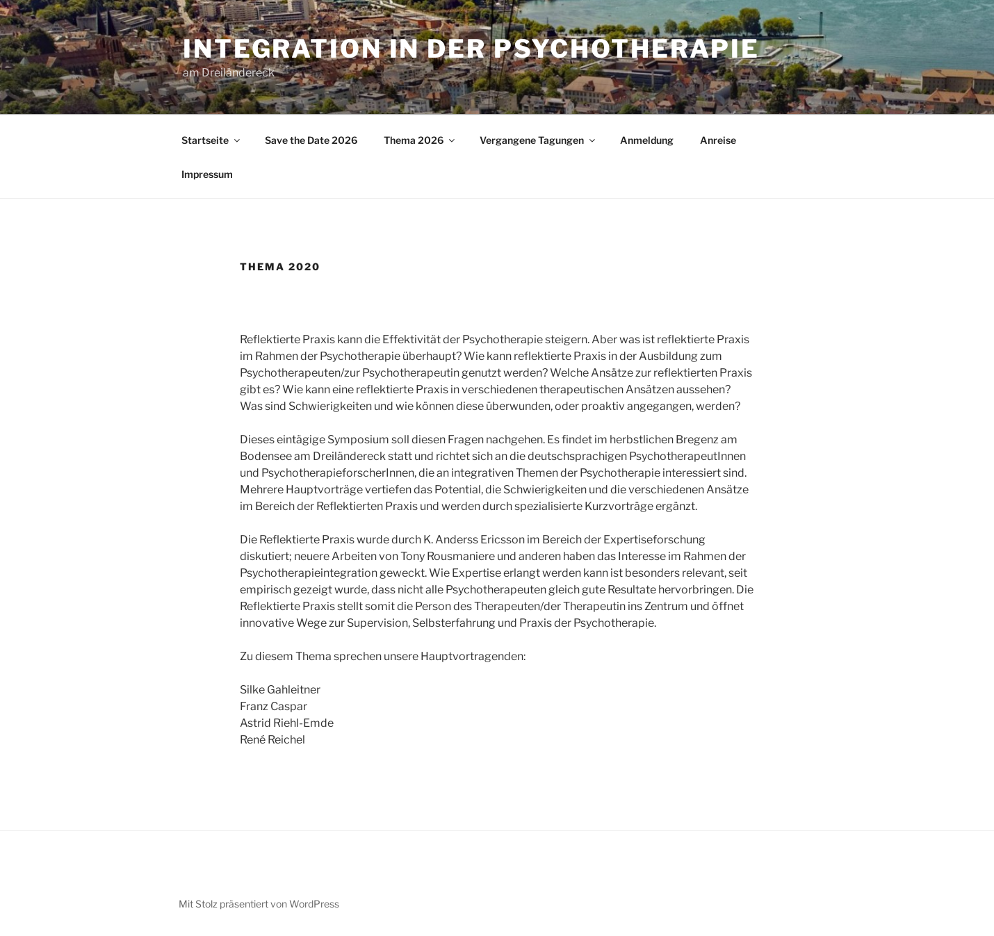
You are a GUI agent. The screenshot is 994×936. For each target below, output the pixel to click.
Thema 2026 (420, 140)
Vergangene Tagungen (538, 140)
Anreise (718, 140)
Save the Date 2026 (311, 140)
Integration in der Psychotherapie (471, 48)
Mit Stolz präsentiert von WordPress (259, 904)
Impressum (207, 174)
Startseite (211, 140)
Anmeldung (647, 140)
